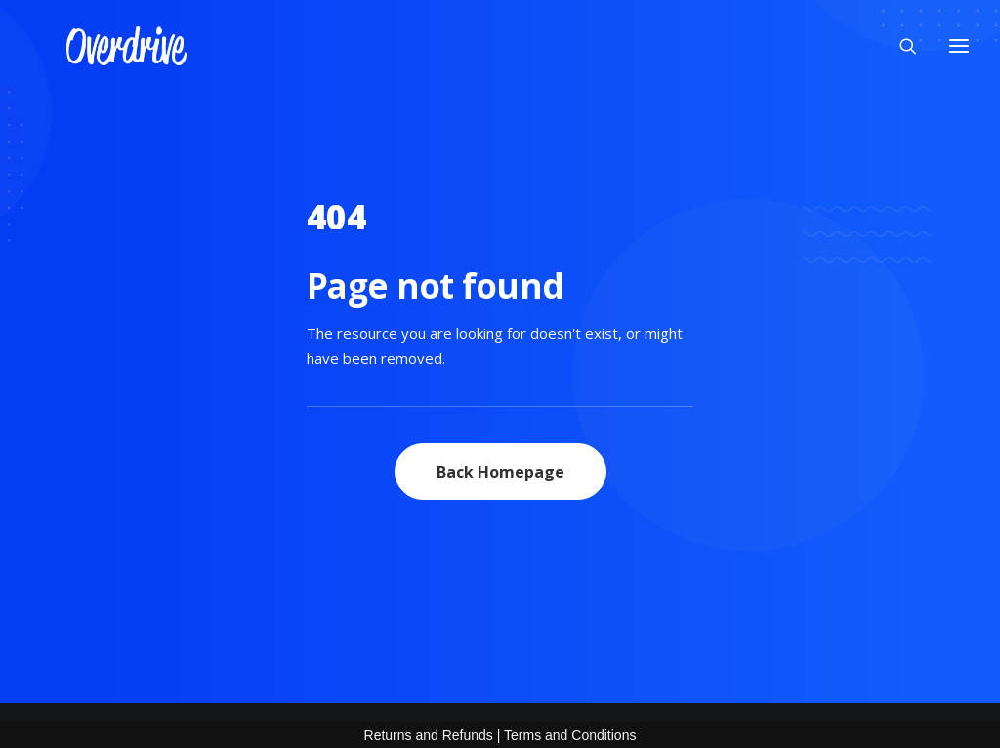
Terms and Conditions (570, 735)
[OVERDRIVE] (91, 39)
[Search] (899, 39)
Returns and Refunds (428, 735)
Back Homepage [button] (500, 471)
